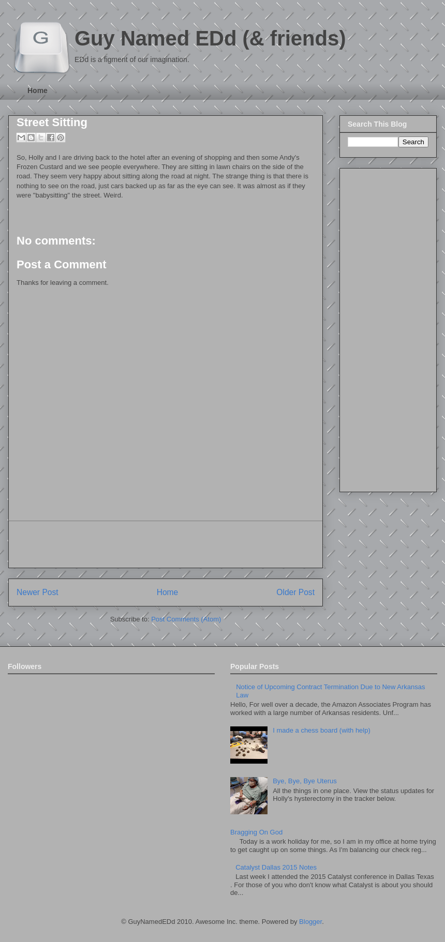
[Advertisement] (165, 544)
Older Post (295, 592)
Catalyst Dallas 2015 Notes (276, 867)
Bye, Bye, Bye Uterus (305, 781)
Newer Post (37, 592)
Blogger (310, 921)
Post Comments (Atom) (186, 619)
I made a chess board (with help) (321, 730)
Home (37, 90)
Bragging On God (256, 832)
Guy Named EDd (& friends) (210, 38)
